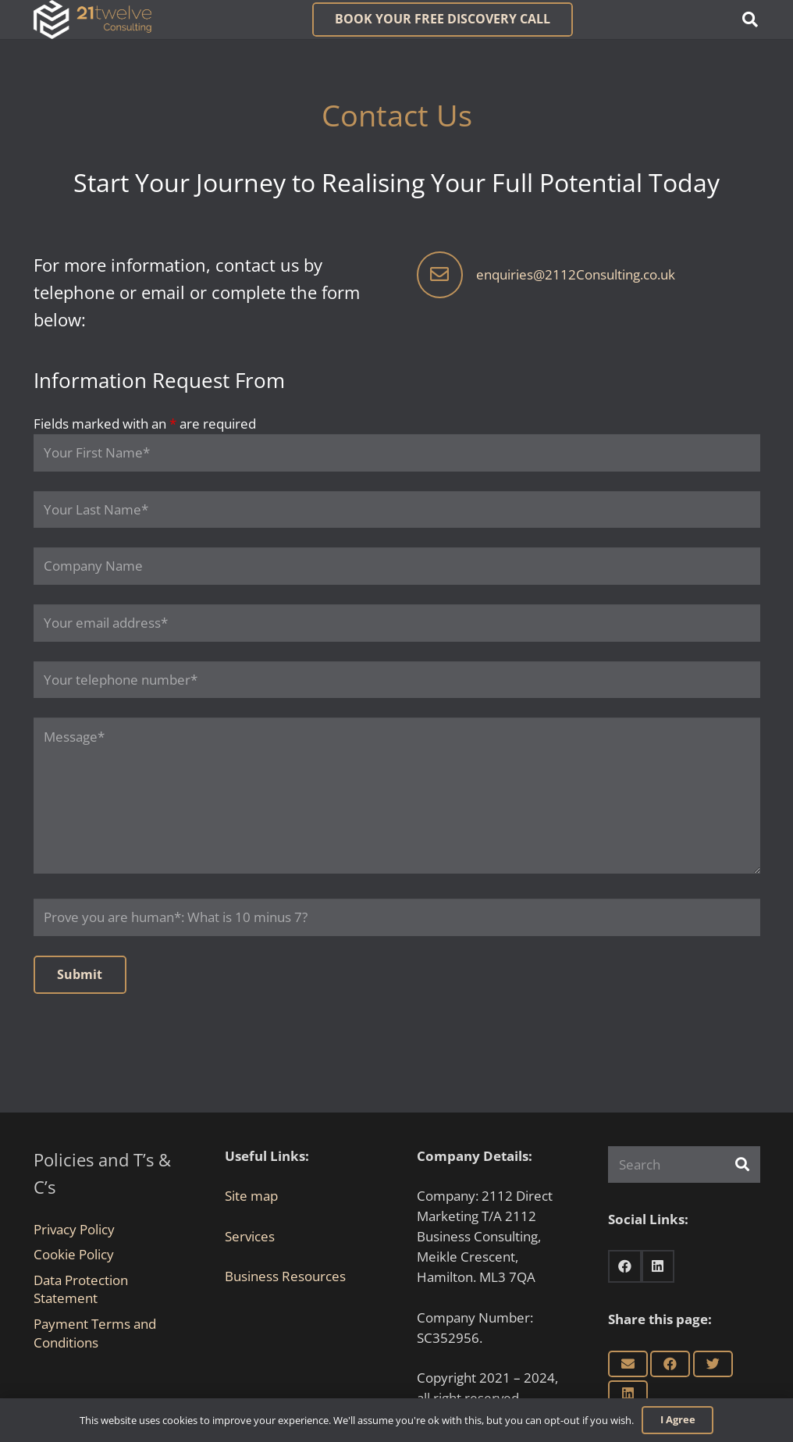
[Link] (92, 19)
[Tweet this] (713, 1364)
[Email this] (628, 1364)
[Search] (684, 1165)
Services (250, 1236)
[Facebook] (625, 1267)
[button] (750, 19)
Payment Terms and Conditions (95, 1333)
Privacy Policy (74, 1229)
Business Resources (285, 1276)
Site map (251, 1196)
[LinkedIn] (658, 1267)
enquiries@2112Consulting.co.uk (575, 274)
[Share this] (670, 1364)
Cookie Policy (74, 1254)
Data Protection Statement (81, 1289)
